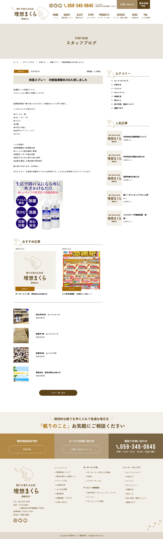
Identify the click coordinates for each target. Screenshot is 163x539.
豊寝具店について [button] (67, 16)
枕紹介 (90, 476)
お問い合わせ (61, 502)
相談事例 (60, 493)
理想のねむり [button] (80, 16)
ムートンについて (121, 80)
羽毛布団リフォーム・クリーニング (101, 492)
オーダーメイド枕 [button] (104, 16)
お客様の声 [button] (134, 16)
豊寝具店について (63, 472)
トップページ (61, 468)
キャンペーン (119, 92)
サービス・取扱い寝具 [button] (120, 16)
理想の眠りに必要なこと (66, 476)
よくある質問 (61, 489)
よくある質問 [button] (145, 16)
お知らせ (117, 84)
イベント (117, 88)
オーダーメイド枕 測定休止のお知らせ (31, 294)
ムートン (90, 497)
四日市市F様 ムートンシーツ (48, 314)
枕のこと (117, 100)
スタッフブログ (28, 62)
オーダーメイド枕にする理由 (98, 472)
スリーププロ (61, 480)
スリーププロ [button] (91, 16)
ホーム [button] (55, 16)
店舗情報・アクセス (64, 498)
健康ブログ (118, 108)
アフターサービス (94, 480)
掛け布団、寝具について (124, 104)
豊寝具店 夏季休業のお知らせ (48, 372)
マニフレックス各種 (95, 501)
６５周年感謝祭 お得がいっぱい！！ (77, 294)
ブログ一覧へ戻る (58, 392)
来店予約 (27, 449)
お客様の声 (60, 485)
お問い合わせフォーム (81, 449)
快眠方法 (117, 96)
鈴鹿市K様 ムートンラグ (46, 353)
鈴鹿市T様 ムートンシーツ (47, 334)
